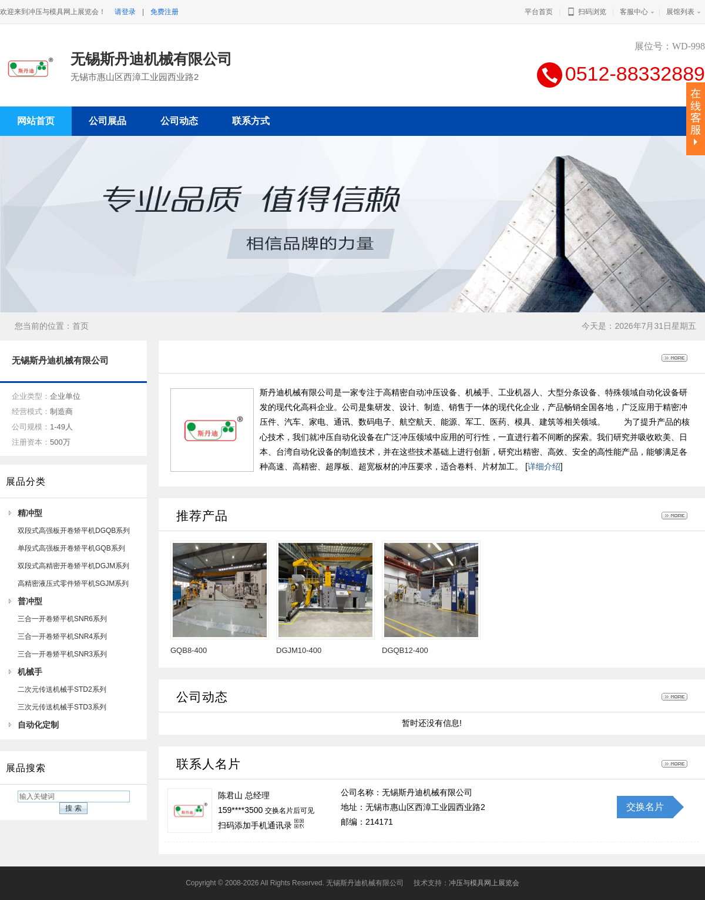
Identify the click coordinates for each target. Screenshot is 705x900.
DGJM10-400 (298, 650)
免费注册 (164, 12)
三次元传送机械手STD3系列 (62, 707)
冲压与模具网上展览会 (484, 883)
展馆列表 (680, 12)
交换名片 (645, 807)
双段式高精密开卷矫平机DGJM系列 (73, 566)
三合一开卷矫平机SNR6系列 (62, 619)
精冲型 (30, 513)
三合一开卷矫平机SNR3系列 (62, 654)
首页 (80, 326)
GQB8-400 (188, 650)
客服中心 (634, 12)
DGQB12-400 (405, 650)
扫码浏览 (586, 12)
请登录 (125, 12)
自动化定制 (38, 724)
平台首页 (539, 12)
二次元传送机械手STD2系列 (62, 689)
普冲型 (30, 601)
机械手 (30, 671)
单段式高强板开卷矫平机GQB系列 (71, 548)
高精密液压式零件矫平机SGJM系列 (73, 583)
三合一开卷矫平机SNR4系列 (62, 636)
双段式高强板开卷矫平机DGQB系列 (74, 530)
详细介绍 (544, 466)
